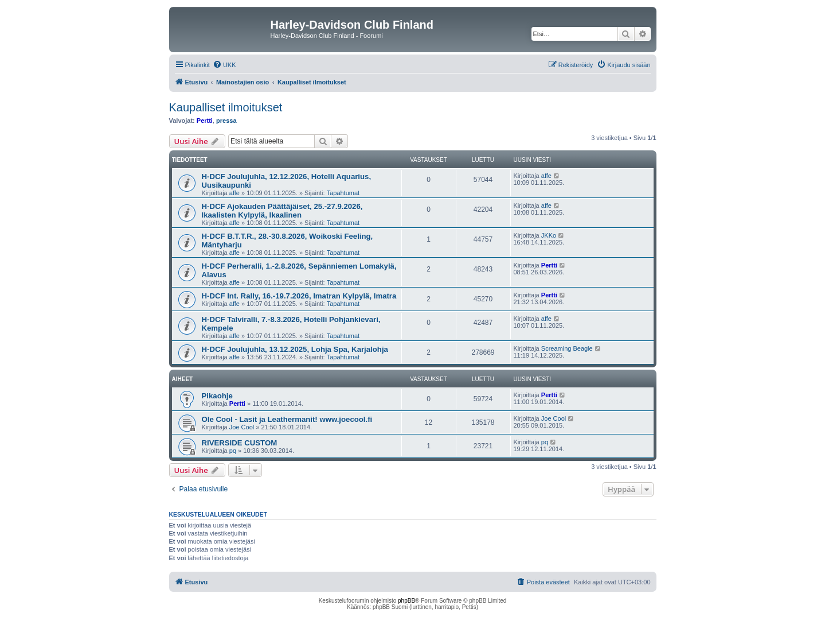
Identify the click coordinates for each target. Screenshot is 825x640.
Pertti (205, 120)
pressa (226, 120)
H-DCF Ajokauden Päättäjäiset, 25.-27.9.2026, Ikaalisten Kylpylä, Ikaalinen (282, 210)
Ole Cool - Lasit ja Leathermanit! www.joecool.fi (287, 419)
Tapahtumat (343, 192)
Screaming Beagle (567, 348)
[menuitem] (224, 65)
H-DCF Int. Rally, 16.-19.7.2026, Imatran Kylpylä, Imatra (299, 296)
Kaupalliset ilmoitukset (226, 107)
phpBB (406, 601)
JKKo (548, 235)
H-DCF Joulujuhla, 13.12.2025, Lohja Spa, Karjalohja (295, 349)
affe (234, 192)
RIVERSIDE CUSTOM (239, 443)
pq (232, 450)
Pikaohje (217, 395)
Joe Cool (241, 427)
